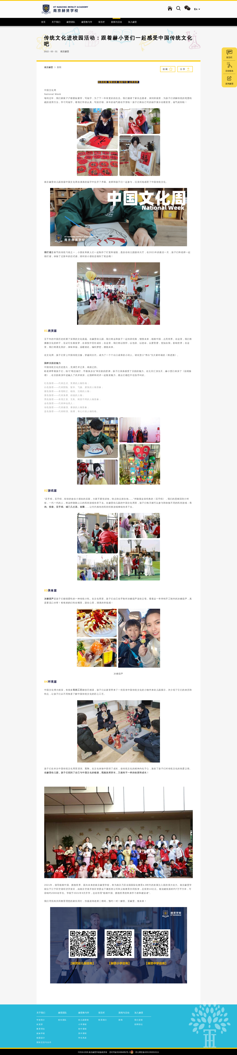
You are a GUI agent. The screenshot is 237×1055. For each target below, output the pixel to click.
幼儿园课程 (83, 1020)
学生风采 (82, 1038)
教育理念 (41, 1029)
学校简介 (41, 1020)
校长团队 (62, 1020)
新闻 (120, 1020)
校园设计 (41, 1038)
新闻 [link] (59, 67)
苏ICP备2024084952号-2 (119, 1052)
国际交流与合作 (44, 1042)
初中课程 (82, 1029)
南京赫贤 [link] (48, 67)
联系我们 (102, 1020)
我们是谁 (138, 1020)
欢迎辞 (40, 1024)
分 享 (185, 69)
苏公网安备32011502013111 (147, 1052)
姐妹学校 (41, 1033)
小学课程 (82, 1024)
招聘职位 (138, 1024)
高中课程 (82, 1033)
